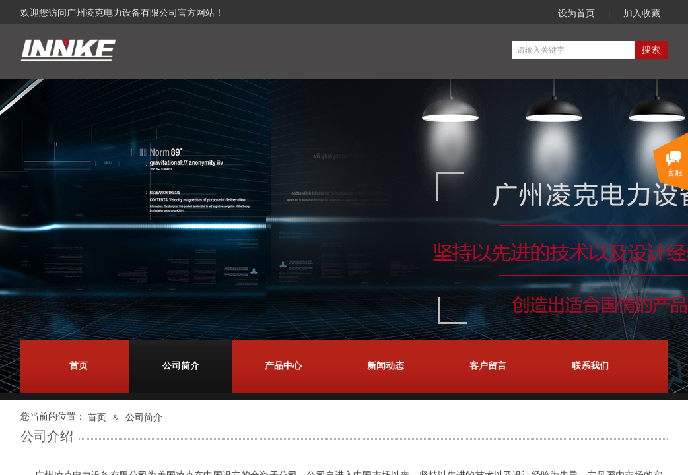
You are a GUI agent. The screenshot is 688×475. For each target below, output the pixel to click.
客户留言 (487, 366)
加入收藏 (641, 13)
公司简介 (180, 366)
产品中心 (283, 366)
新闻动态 (385, 366)
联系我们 (590, 366)
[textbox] (573, 50)
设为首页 (576, 13)
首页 (78, 366)
